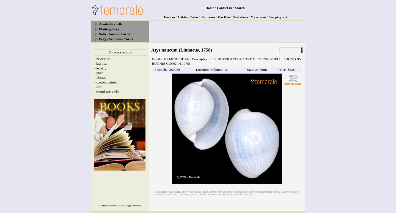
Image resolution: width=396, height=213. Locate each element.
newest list (104, 59)
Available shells (110, 24)
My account (258, 17)
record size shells (107, 92)
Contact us (224, 8)
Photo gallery (109, 29)
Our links (224, 17)
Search (240, 8)
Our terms (208, 17)
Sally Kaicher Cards (114, 34)
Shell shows (240, 17)
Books (194, 17)
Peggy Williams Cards (116, 39)
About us (169, 17)
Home (209, 8)
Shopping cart (278, 17)
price (100, 73)
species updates (107, 82)
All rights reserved (132, 205)
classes (101, 78)
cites (100, 87)
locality (101, 68)
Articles (183, 17)
